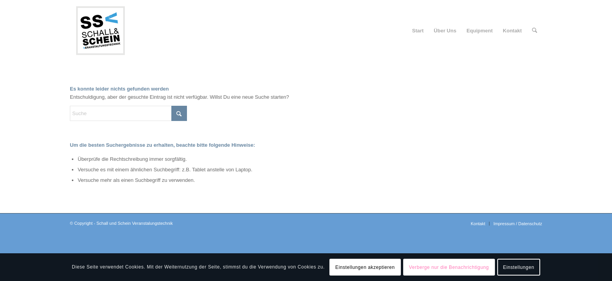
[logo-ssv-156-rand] (100, 31)
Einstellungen (518, 267)
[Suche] (534, 31)
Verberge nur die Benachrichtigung (449, 267)
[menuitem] (418, 31)
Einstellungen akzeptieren (365, 267)
